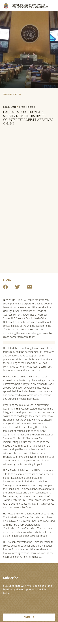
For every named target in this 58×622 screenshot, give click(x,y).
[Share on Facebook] (5, 288)
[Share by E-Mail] (29, 288)
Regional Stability (12, 94)
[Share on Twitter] (17, 288)
